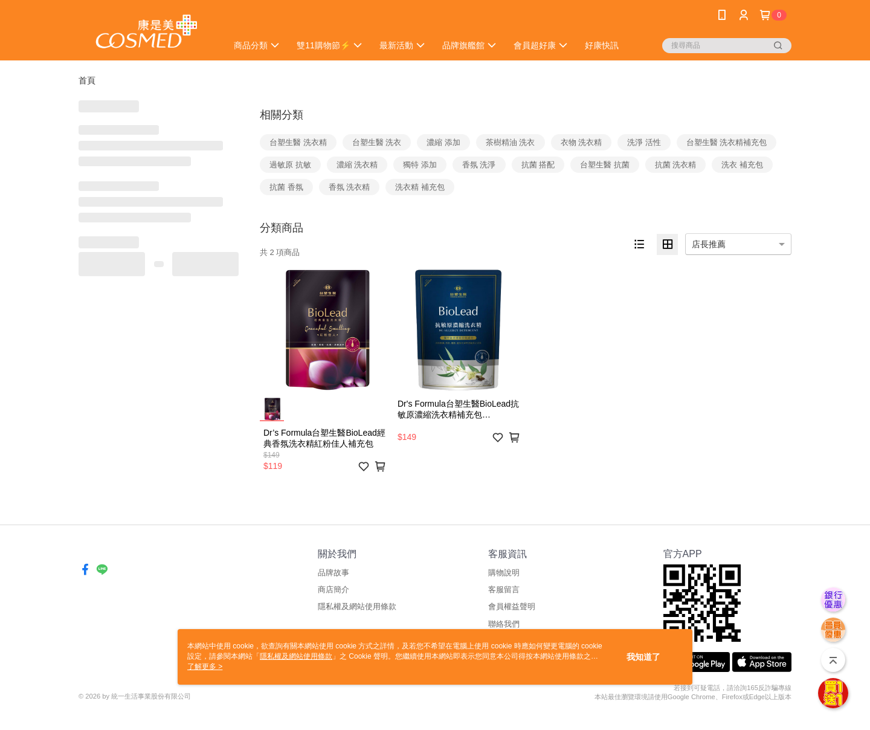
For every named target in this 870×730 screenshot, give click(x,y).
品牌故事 (333, 572)
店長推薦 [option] (709, 244)
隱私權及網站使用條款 (357, 606)
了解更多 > (204, 666)
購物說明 (504, 572)
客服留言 (504, 589)
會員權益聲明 (511, 606)
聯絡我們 (504, 623)
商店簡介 (333, 589)
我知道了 (643, 657)
